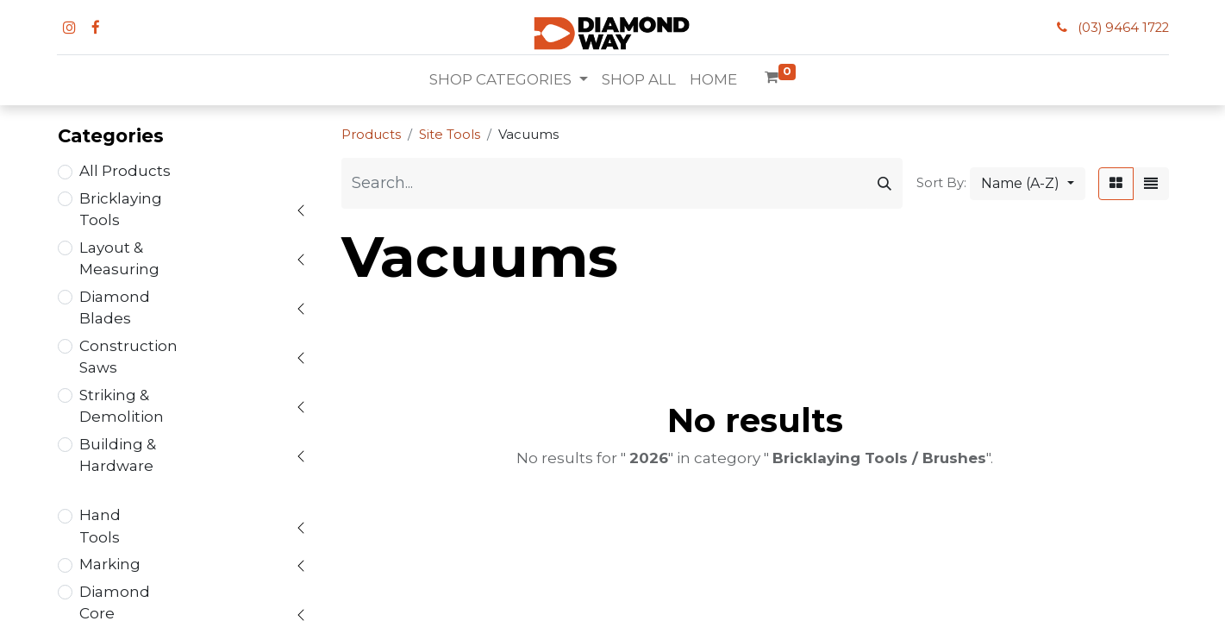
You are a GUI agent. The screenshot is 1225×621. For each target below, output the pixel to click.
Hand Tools (100, 526)
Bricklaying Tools (120, 209)
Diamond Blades (114, 308)
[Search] (884, 183)
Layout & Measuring (119, 259)
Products (371, 134)
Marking (110, 564)
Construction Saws (128, 357)
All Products (125, 170)
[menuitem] (639, 80)
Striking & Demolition (121, 406)
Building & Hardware (117, 455)
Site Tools (449, 134)
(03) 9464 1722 (1123, 27)
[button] (1027, 183)
